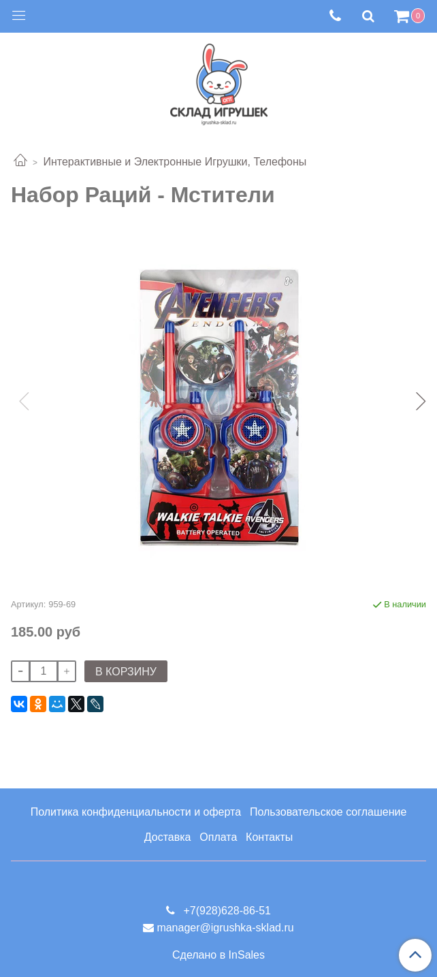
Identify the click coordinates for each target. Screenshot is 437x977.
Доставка (167, 837)
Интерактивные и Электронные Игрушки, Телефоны (174, 161)
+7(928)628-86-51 (225, 910)
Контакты (269, 837)
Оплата (218, 837)
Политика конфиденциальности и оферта (136, 812)
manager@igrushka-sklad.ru (225, 927)
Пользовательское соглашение (328, 812)
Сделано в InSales (218, 955)
